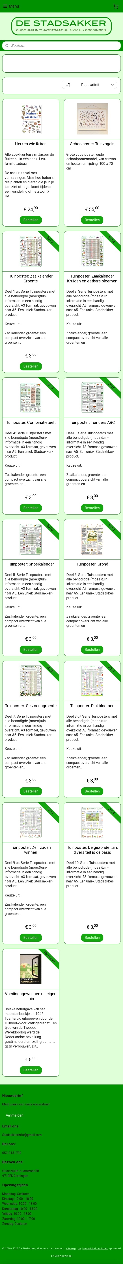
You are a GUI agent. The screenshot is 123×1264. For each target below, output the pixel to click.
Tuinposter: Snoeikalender (31, 564)
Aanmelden (14, 1115)
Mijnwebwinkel (63, 1255)
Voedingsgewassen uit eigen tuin (30, 996)
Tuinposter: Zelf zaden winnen (31, 850)
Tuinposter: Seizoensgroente (31, 705)
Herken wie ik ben (31, 143)
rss (79, 1248)
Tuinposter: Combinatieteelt (31, 422)
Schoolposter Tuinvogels (92, 143)
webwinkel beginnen (95, 1248)
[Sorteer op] (89, 85)
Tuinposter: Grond (92, 564)
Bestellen (30, 220)
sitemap (71, 1248)
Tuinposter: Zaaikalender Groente (31, 278)
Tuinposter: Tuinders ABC (92, 422)
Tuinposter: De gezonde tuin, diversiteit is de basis (92, 850)
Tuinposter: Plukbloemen (92, 705)
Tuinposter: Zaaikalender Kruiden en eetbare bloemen (92, 278)
